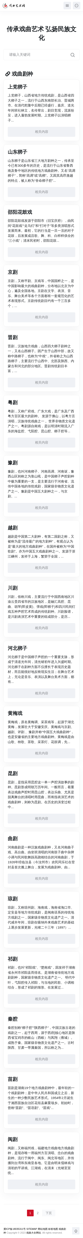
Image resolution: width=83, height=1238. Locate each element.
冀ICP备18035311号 (15, 1229)
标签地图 (53, 1229)
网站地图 (43, 1229)
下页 (49, 1213)
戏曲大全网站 (33, 1232)
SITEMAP (31, 1229)
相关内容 (41, 131)
